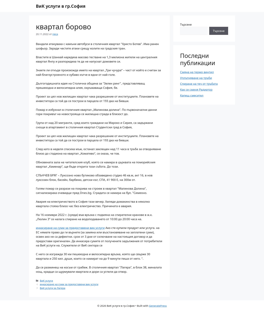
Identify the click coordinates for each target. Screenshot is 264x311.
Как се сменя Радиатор (196, 90)
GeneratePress (158, 305)
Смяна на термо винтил (197, 72)
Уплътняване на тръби (196, 78)
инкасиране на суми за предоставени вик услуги (70, 228)
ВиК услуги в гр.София (60, 6)
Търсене (186, 24)
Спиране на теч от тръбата (199, 84)
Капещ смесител (191, 95)
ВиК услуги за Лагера (52, 288)
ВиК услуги (46, 280)
